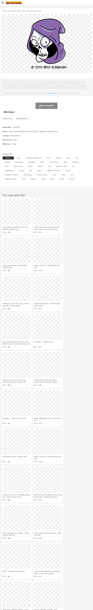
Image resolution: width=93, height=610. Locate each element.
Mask (10, 590)
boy (73, 590)
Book (22, 593)
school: (4, 593)
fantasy (21, 170)
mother (29, 590)
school (30, 166)
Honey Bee (70, 587)
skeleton (33, 179)
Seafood (53, 596)
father (77, 590)
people (61, 179)
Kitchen (66, 596)
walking (56, 590)
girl (72, 175)
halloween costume (11, 175)
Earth (36, 584)
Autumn (15, 584)
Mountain (78, 584)
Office (87, 593)
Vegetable (60, 596)
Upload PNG (39, 606)
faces (48, 158)
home (62, 590)
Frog (64, 587)
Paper (82, 593)
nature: (4, 584)
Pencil (40, 593)
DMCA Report (9, 112)
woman (7, 162)
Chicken (32, 587)
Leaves (21, 584)
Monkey (85, 587)
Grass (56, 584)
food (23, 179)
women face (54, 162)
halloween (8, 158)
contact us (51, 93)
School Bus (53, 593)
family (39, 170)
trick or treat (18, 166)
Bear (13, 587)
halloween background (33, 158)
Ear (48, 590)
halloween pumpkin (53, 170)
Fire (41, 584)
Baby (14, 590)
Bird (17, 587)
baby (65, 162)
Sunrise (72, 584)
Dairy (15, 596)
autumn (40, 166)
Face (87, 590)
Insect (76, 587)
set (49, 166)
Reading (34, 593)
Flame (45, 584)
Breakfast (10, 596)
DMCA (31, 606)
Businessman (36, 590)
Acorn (10, 584)
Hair (66, 590)
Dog (40, 587)
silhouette (32, 162)
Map (59, 593)
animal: (4, 587)
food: (4, 596)
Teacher (17, 593)
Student (11, 593)
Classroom (28, 593)
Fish (60, 587)
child (43, 179)
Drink (26, 596)
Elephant (54, 587)
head (68, 158)
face (6, 166)
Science (77, 593)
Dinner (72, 596)
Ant (10, 587)
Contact (24, 606)
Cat (27, 587)
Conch (32, 584)
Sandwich (47, 596)
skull (52, 179)
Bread (86, 596)
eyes (18, 158)
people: (4, 590)
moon (63, 175)
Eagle (49, 587)
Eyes (51, 590)
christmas (76, 162)
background (19, 162)
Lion (80, 587)
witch (42, 162)
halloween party (61, 166)
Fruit (37, 596)
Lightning (61, 584)
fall (77, 158)
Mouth (82, 590)
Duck (44, 587)
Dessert (21, 596)
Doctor (43, 590)
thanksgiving (9, 170)
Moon (67, 584)
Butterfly (22, 587)
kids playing (27, 175)
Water (84, 584)
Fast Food (32, 596)
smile (54, 175)
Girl (70, 590)
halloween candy (10, 179)
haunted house (42, 175)
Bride (19, 590)
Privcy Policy (17, 606)
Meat (41, 596)
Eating (81, 596)
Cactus (27, 584)
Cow (37, 587)
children (58, 158)
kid (73, 166)
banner (67, 170)
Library (72, 593)
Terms (10, 606)
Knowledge (65, 593)
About (4, 606)
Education (46, 593)
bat (31, 170)
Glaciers (50, 584)
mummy (71, 179)
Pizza (76, 596)
